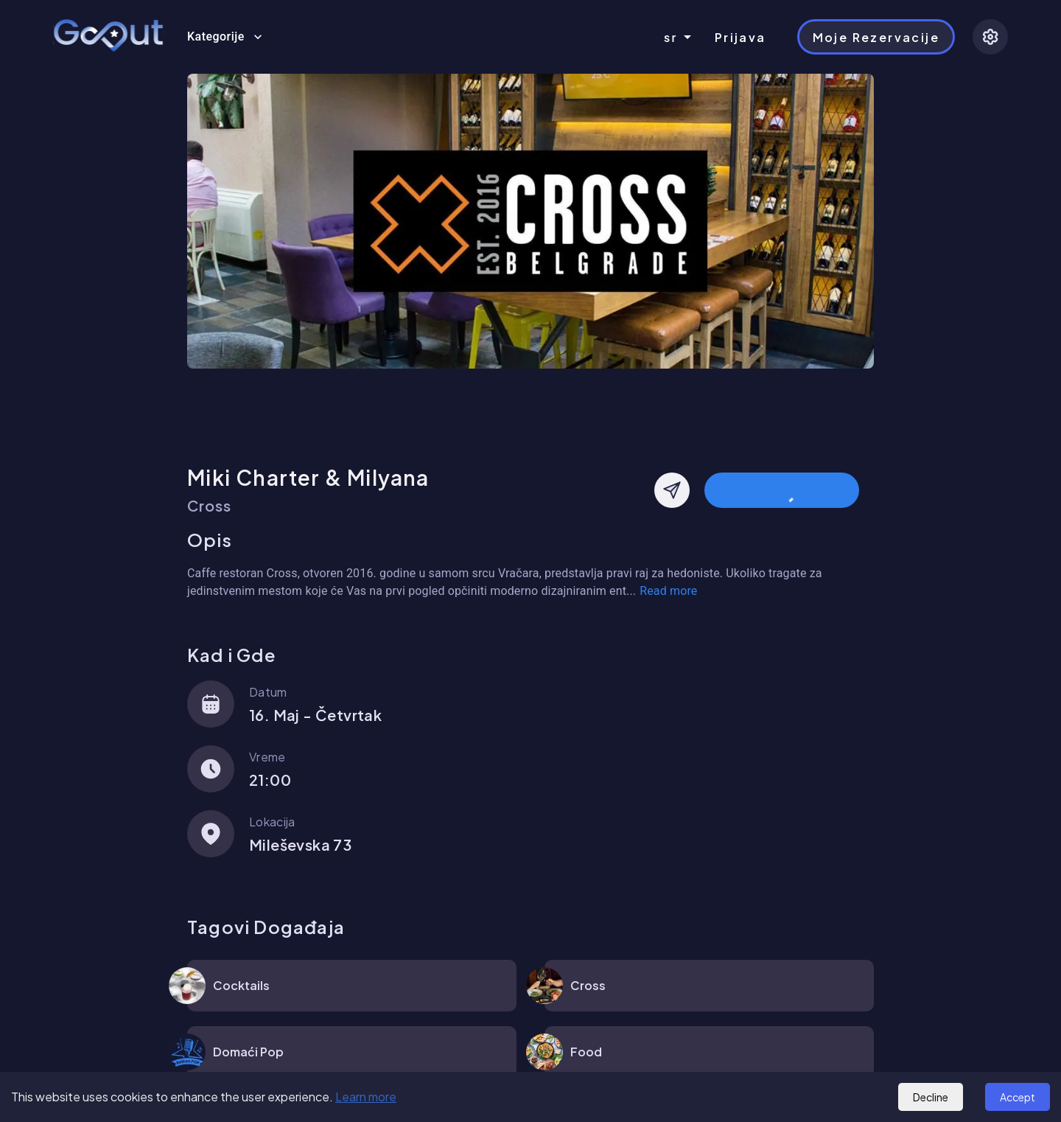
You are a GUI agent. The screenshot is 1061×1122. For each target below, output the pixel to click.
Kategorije (224, 37)
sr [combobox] (671, 37)
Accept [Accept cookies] (1017, 1097)
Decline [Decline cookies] (930, 1097)
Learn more (365, 1096)
